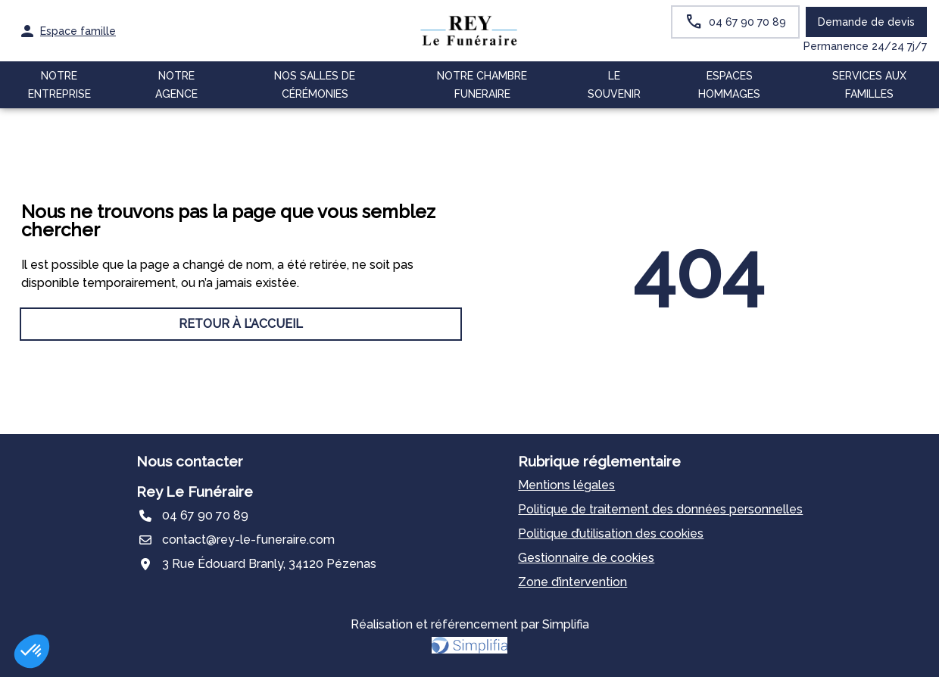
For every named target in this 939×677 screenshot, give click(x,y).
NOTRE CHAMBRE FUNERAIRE (482, 84)
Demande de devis (866, 22)
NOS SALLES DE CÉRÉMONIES (314, 84)
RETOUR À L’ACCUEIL (241, 324)
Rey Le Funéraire (194, 491)
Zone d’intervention (572, 582)
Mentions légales (566, 485)
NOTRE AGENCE (176, 84)
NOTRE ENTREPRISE (59, 84)
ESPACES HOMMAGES (729, 84)
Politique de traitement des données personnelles (660, 509)
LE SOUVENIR (614, 84)
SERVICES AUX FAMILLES (869, 84)
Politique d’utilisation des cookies (610, 533)
